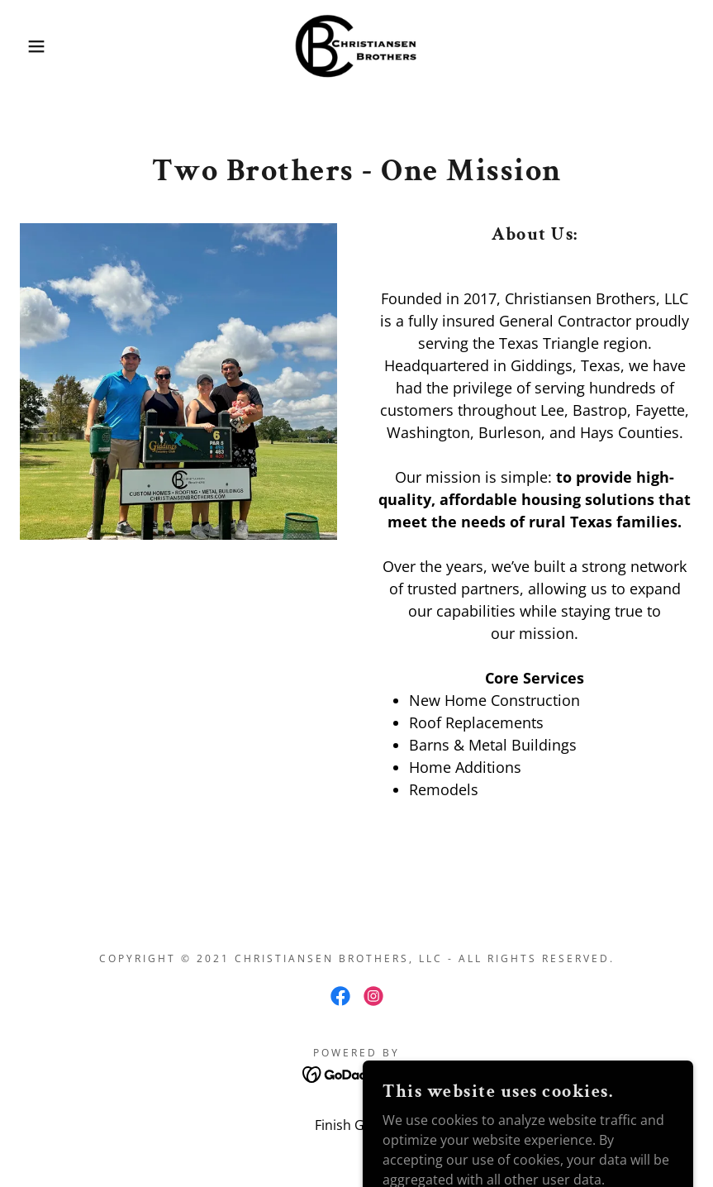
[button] (35, 46)
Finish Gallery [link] (356, 1125)
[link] (356, 46)
